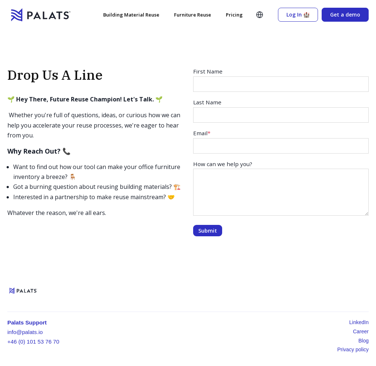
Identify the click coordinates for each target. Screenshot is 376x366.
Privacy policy (353, 349)
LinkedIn (359, 322)
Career (361, 331)
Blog (363, 341)
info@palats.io (25, 332)
